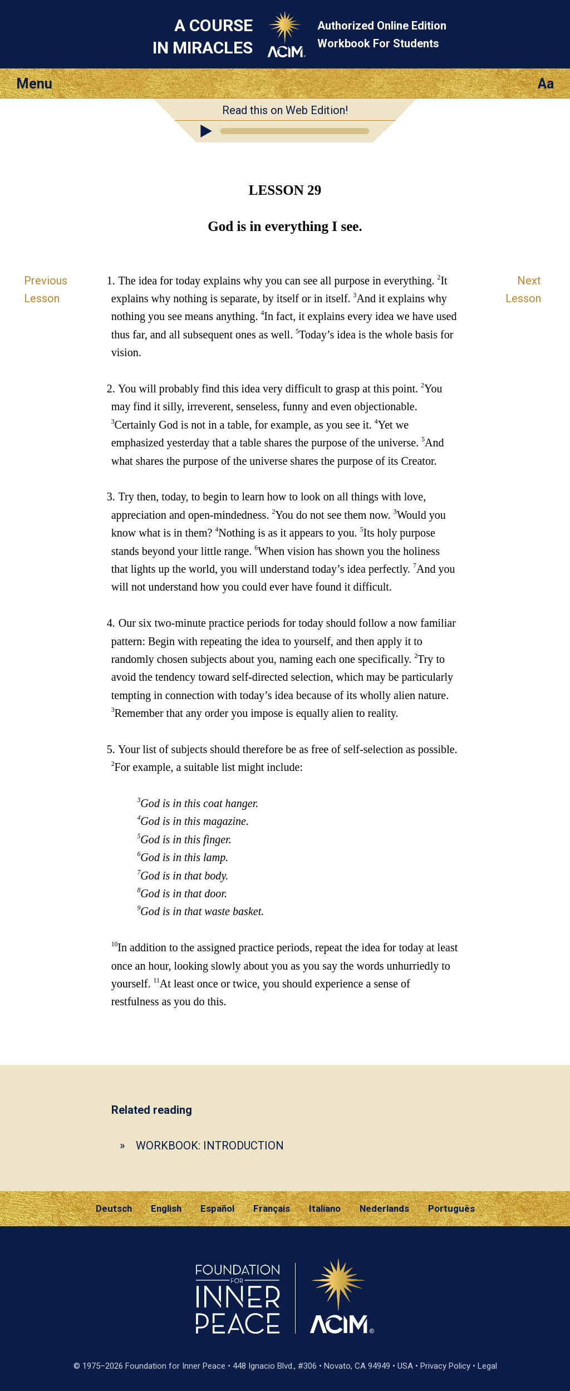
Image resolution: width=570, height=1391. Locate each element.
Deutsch (114, 1208)
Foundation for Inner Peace (175, 1366)
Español (217, 1208)
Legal (487, 1366)
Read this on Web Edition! (285, 110)
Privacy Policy (445, 1366)
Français (271, 1208)
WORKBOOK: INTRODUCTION (210, 1145)
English (166, 1208)
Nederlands (384, 1208)
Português (451, 1208)
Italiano (325, 1208)
